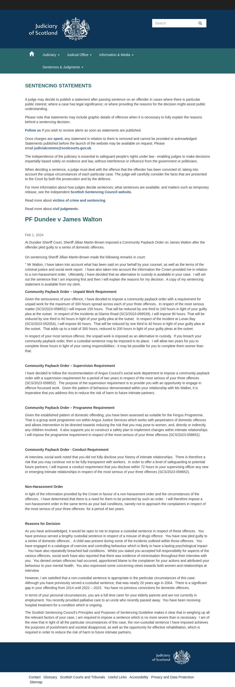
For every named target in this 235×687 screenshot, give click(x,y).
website (124, 192)
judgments (69, 209)
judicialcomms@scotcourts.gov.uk (62, 148)
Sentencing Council (101, 192)
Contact (35, 677)
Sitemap (36, 682)
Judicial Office (79, 55)
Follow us (33, 130)
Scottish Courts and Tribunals (82, 677)
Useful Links (117, 677)
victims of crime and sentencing (79, 200)
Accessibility (138, 677)
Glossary (50, 677)
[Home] (34, 54)
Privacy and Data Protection (172, 677)
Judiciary (51, 55)
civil (56, 209)
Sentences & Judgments (63, 67)
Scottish (78, 192)
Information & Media (116, 55)
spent (58, 139)
